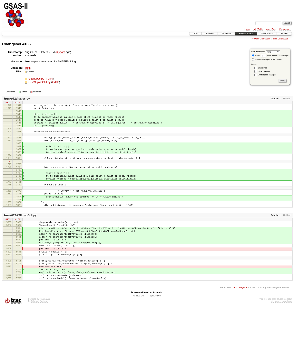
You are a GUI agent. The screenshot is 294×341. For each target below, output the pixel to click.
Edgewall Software (39, 335)
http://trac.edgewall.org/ (281, 335)
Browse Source (246, 34)
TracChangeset (239, 321)
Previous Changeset (261, 39)
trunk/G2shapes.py (17, 98)
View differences (258, 52)
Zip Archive (155, 330)
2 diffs (55, 82)
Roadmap (226, 34)
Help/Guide (258, 29)
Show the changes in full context (267, 59)
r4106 (17, 103)
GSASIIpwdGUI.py (39, 82)
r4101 (7, 103)
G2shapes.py (36, 78)
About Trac (271, 29)
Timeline (209, 34)
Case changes (264, 71)
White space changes (267, 75)
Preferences (285, 29)
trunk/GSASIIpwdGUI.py (20, 236)
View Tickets (267, 34)
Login (247, 29)
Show (256, 56)
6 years (60, 52)
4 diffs (49, 78)
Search (284, 34)
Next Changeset (280, 39)
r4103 (7, 241)
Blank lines (262, 68)
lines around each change (274, 56)
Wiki (195, 34)
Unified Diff (138, 330)
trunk (28, 67)
